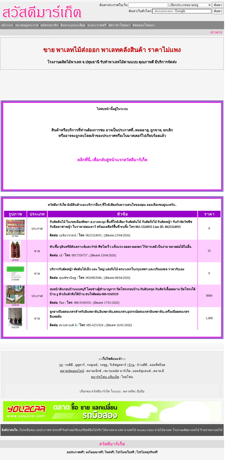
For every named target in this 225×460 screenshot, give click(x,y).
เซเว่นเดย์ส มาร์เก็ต (117, 371)
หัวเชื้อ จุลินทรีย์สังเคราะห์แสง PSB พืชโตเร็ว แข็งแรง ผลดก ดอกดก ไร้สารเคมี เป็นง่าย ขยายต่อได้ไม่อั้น (120, 247)
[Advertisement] (112, 87)
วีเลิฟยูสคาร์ (118, 365)
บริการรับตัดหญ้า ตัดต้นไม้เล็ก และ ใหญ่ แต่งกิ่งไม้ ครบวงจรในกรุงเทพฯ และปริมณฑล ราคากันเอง (117, 269)
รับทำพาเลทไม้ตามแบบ (119, 62)
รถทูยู (103, 365)
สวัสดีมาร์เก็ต (112, 444)
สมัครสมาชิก (49, 25)
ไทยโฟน (127, 377)
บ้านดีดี (142, 365)
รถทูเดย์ (92, 365)
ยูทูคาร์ (80, 365)
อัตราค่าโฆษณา (119, 25)
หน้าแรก (7, 25)
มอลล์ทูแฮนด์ (142, 371)
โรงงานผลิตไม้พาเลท (64, 62)
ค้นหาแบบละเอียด (72, 25)
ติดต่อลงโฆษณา (144, 25)
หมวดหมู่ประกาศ (26, 25)
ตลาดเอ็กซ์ (93, 371)
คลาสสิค (129, 391)
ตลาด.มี (158, 371)
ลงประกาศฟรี (96, 25)
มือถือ (140, 391)
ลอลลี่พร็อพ (157, 365)
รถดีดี (69, 365)
